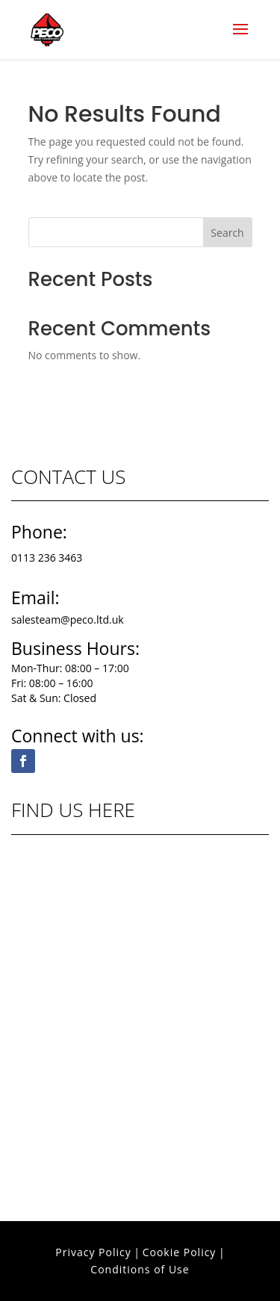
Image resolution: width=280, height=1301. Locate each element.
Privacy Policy (93, 1252)
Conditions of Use (139, 1269)
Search (227, 233)
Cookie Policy (180, 1252)
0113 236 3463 (46, 557)
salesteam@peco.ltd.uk (67, 619)
